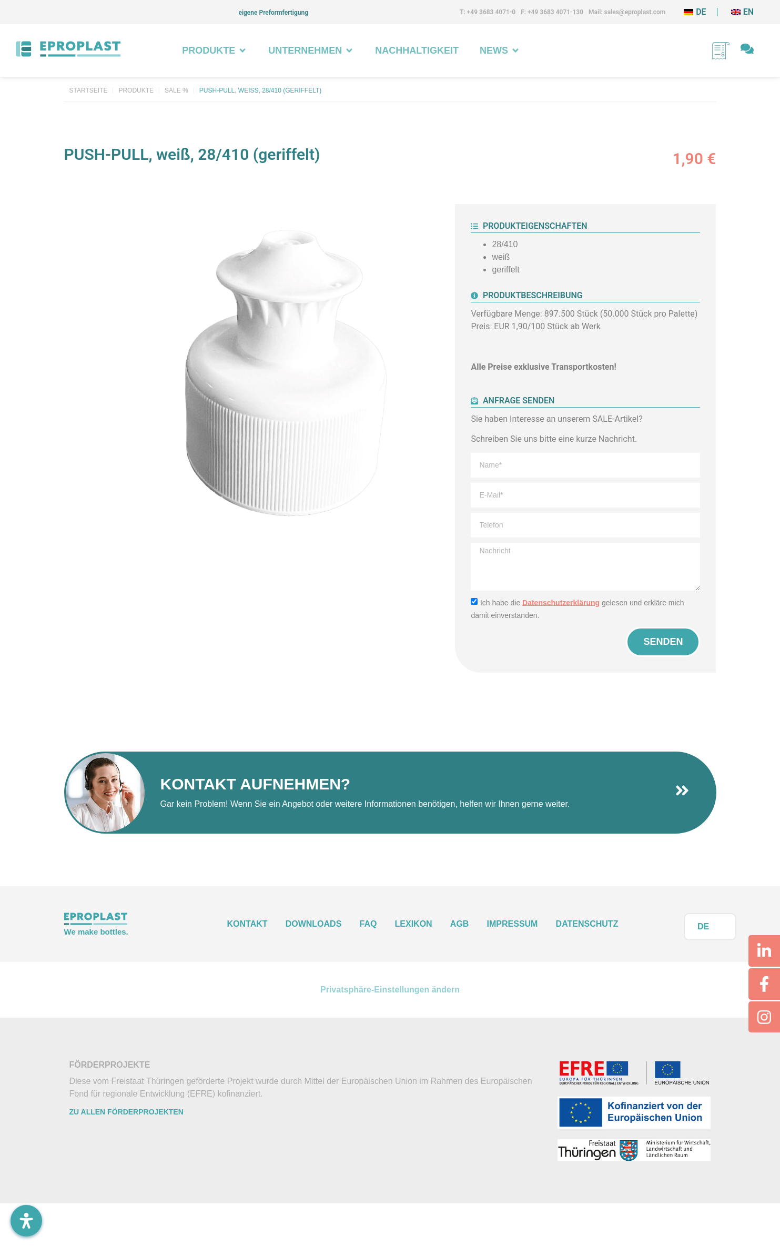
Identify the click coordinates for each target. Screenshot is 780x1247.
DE (703, 926)
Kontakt (247, 923)
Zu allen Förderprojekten (126, 1112)
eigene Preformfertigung (273, 12)
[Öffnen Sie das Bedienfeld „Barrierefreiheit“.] (26, 1220)
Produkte (136, 90)
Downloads (314, 923)
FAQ (368, 923)
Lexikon (413, 923)
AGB (459, 923)
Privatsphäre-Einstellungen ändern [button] (390, 989)
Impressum (512, 923)
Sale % (176, 90)
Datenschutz (587, 923)
